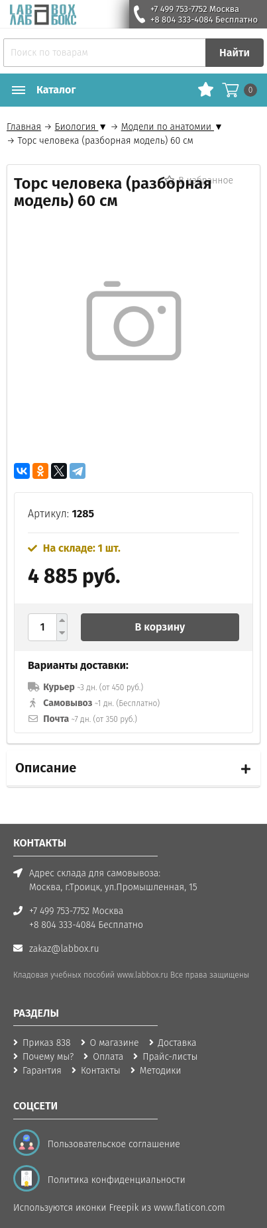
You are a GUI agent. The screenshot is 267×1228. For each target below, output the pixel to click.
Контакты (101, 1070)
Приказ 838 (47, 1043)
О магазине (114, 1043)
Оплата (108, 1056)
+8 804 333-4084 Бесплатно (204, 20)
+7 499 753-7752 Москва (194, 9)
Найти (234, 52)
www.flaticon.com (189, 1207)
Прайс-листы (169, 1056)
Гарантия (42, 1070)
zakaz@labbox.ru (64, 948)
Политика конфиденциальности (114, 1180)
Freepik (124, 1207)
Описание (45, 768)
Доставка (177, 1043)
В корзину (160, 627)
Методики (161, 1070)
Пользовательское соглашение (111, 1144)
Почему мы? (48, 1056)
